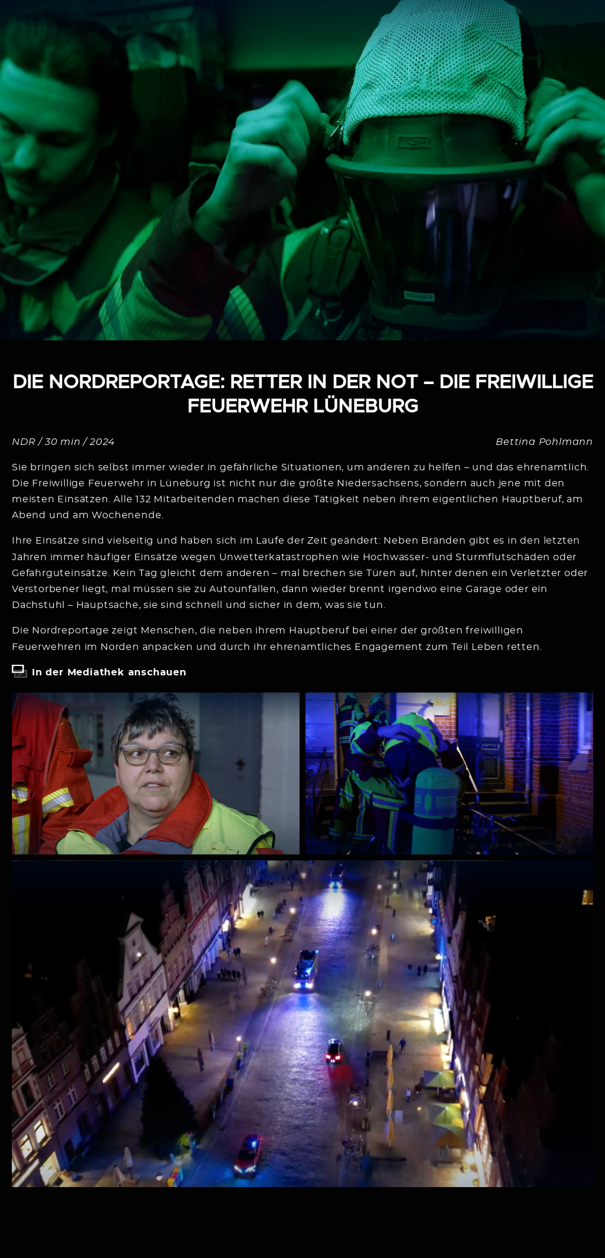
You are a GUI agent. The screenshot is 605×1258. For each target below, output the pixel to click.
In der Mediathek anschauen (109, 672)
